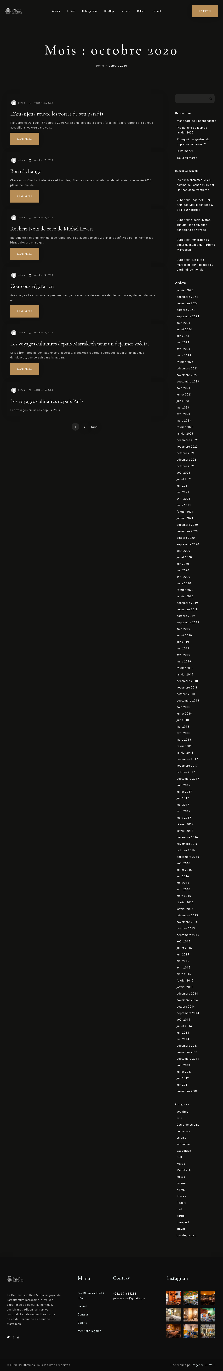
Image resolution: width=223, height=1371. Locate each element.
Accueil (56, 11)
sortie (181, 1215)
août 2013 (183, 1065)
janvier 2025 (185, 290)
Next (94, 427)
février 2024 (185, 362)
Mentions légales (89, 1331)
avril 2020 (183, 576)
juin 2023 (183, 401)
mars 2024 (184, 355)
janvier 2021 (185, 518)
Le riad (82, 1306)
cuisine (181, 1137)
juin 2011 (183, 1084)
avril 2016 (183, 889)
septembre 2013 (188, 1058)
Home (100, 65)
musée (181, 1183)
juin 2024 (183, 336)
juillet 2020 (184, 557)
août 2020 (183, 550)
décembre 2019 (187, 603)
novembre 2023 (187, 375)
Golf (179, 1157)
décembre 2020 (187, 524)
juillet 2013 (184, 1071)
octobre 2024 (186, 310)
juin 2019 (183, 642)
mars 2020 (184, 583)
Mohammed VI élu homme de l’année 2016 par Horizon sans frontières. (195, 185)
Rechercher (210, 98)
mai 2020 (183, 570)
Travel (181, 1228)
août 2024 (183, 323)
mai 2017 (183, 804)
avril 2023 (183, 414)
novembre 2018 (187, 687)
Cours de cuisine (188, 1124)
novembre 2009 (187, 1091)
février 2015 (185, 980)
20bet (181, 200)
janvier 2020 (185, 596)
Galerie (141, 11)
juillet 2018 (184, 713)
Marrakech (184, 1170)
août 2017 (183, 785)
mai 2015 (183, 961)
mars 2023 (184, 420)
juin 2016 (183, 876)
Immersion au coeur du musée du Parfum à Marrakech (196, 244)
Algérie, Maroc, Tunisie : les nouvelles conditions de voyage (194, 224)
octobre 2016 (186, 850)
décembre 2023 (187, 368)
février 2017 (185, 824)
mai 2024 (183, 342)
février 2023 (185, 427)
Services (125, 11)
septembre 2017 (188, 778)
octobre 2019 (186, 616)
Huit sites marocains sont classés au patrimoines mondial (195, 264)
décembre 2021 (187, 459)
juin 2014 (183, 1032)
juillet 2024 (184, 329)
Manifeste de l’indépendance (196, 121)
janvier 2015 (185, 987)
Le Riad (71, 11)
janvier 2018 (185, 752)
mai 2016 (183, 883)
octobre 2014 (186, 1006)
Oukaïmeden (185, 151)
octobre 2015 (186, 928)
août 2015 (183, 941)
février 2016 (185, 902)
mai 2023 (183, 407)
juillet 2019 (184, 635)
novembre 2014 (187, 1000)
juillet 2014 (184, 1026)
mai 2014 (183, 1039)
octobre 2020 (118, 65)
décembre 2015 (187, 915)
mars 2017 (184, 817)
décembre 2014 (187, 993)
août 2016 (183, 863)
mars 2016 (184, 896)
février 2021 (185, 511)
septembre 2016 (188, 856)
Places (181, 1196)
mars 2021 (184, 505)
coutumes (183, 1131)
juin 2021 (183, 485)
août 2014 (183, 1019)
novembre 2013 (187, 1052)
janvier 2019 (185, 674)
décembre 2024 (187, 296)
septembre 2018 (188, 700)
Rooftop (109, 11)
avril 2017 (183, 811)
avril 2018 (183, 733)
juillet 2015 (184, 948)
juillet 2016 (184, 870)
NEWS (181, 1189)
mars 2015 (184, 974)
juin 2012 (183, 1078)
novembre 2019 (187, 609)
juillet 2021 (184, 479)
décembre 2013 (187, 1045)
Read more (28, 137)
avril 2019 (183, 655)
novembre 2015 (187, 922)
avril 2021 (183, 498)
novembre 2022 (187, 446)
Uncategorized (186, 1235)
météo (181, 1176)
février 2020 (185, 590)
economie (183, 1144)
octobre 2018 (186, 694)
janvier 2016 (185, 909)
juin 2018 (183, 720)
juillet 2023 (184, 394)
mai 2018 (183, 726)
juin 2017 (183, 798)
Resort (181, 1202)
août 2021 (183, 472)
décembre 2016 (187, 837)
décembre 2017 (187, 759)
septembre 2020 (188, 544)
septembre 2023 (188, 381)
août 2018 (183, 707)
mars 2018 (184, 739)
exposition (184, 1150)
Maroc (181, 1163)
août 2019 (183, 629)
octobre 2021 (186, 466)
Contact (156, 11)
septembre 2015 (188, 935)
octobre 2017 (186, 772)
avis (179, 1118)
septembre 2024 (188, 316)
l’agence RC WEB (204, 1365)
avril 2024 (183, 349)
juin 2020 (183, 563)
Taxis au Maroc (187, 158)
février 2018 (185, 746)
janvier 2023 (185, 433)
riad (179, 1209)
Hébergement (90, 11)
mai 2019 (183, 648)
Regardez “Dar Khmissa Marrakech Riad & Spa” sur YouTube (195, 205)
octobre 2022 (186, 453)
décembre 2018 (187, 681)
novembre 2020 (187, 531)
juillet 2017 (184, 791)
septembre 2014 (188, 1013)
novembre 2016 (187, 843)
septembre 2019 (188, 622)
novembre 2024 (187, 303)
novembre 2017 (187, 765)
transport (183, 1222)
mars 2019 (184, 661)
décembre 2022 (187, 440)
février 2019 (185, 668)
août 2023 (183, 388)
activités (182, 1111)
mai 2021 (183, 492)
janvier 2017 (185, 830)
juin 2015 (183, 954)
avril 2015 (183, 967)
